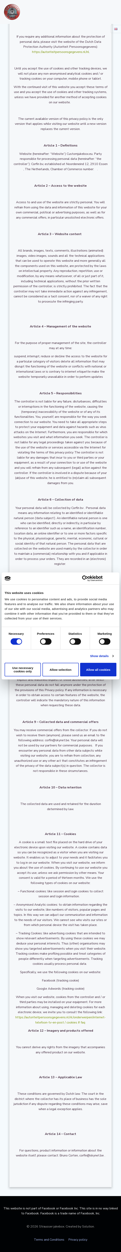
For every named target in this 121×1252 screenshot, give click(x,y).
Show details (99, 656)
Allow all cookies (98, 669)
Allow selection (60, 669)
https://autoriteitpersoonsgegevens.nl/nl (60, 52)
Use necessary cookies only (22, 669)
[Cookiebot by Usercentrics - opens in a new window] (85, 578)
